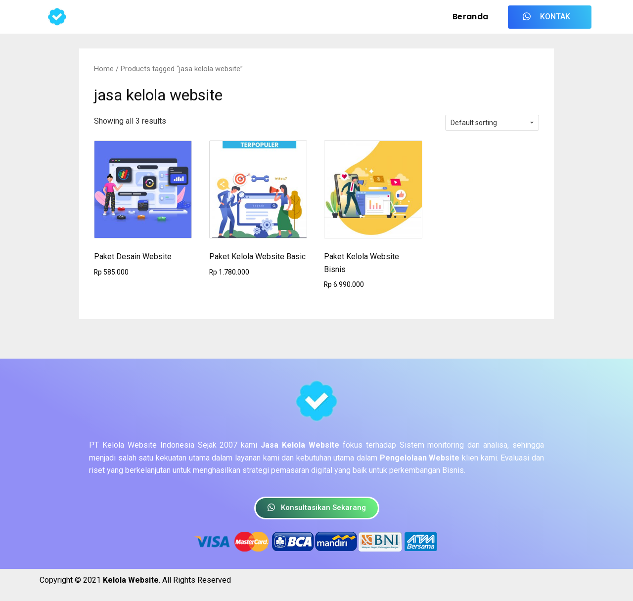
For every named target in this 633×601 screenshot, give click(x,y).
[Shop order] (492, 123)
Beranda (470, 16)
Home (104, 68)
